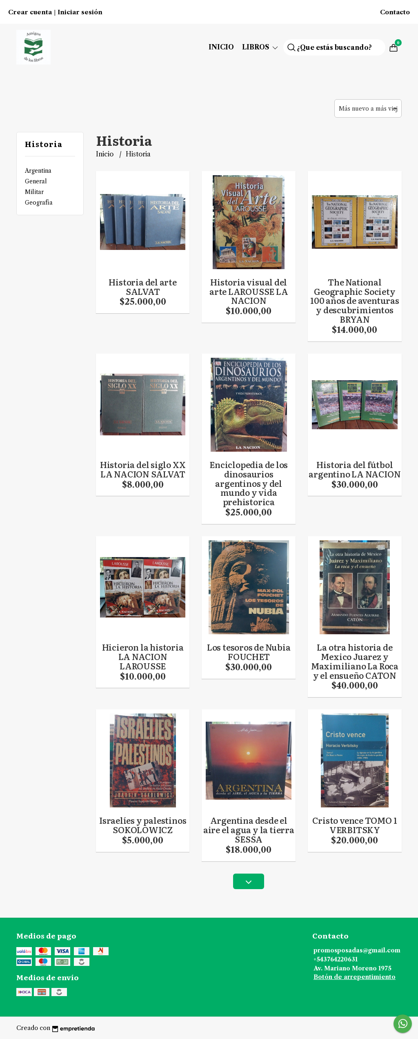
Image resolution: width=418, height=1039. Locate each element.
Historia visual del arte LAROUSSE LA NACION (248, 291)
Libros (260, 47)
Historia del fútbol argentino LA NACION (354, 469)
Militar (34, 192)
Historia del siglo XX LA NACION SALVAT (143, 469)
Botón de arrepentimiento (355, 977)
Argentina (38, 170)
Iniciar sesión (80, 12)
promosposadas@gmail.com (357, 950)
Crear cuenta (30, 12)
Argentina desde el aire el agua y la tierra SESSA (248, 829)
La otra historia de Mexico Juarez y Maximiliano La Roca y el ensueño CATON (354, 661)
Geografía (39, 202)
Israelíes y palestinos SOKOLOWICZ (142, 825)
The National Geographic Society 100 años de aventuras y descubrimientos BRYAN (354, 301)
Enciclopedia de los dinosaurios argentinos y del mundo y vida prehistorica (248, 483)
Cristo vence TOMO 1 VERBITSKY (354, 825)
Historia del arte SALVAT (142, 286)
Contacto (395, 12)
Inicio (221, 47)
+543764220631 (336, 959)
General (36, 181)
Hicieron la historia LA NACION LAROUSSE (143, 656)
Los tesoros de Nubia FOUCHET (249, 651)
